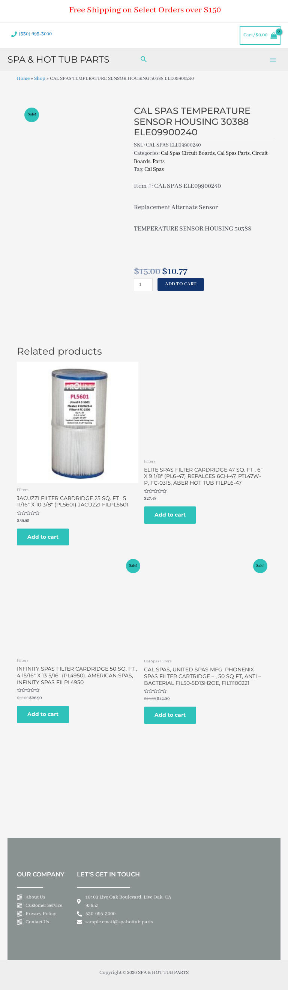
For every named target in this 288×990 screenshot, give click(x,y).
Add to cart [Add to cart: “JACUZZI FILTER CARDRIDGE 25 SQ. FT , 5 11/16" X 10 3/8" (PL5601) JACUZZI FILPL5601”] (42, 537)
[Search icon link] (144, 60)
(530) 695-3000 (35, 34)
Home (23, 79)
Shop (39, 79)
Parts (159, 161)
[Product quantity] (143, 284)
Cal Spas (154, 169)
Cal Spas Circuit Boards (188, 153)
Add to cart (180, 284)
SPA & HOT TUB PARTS (59, 59)
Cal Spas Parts (233, 153)
